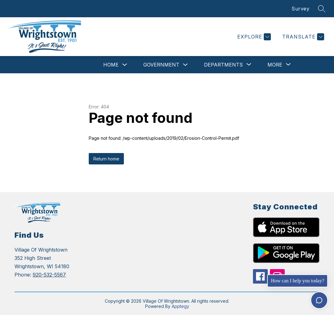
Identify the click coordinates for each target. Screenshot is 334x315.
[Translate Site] (302, 37)
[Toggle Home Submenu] (124, 65)
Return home (106, 158)
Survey (300, 9)
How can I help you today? (297, 280)
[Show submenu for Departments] (223, 64)
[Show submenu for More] (274, 64)
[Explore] (253, 37)
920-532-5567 (49, 275)
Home (111, 65)
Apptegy (180, 306)
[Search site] (321, 8)
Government (161, 65)
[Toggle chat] (319, 300)
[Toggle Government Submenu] (185, 65)
